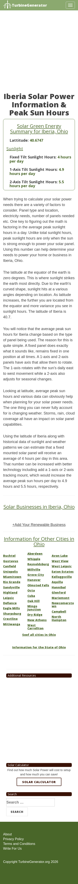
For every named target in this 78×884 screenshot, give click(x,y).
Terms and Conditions (19, 844)
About (7, 834)
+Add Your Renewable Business (39, 525)
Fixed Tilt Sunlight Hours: (33, 157)
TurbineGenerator (25, 5)
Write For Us (12, 848)
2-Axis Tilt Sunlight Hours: (34, 181)
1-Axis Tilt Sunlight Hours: (34, 169)
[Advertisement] (39, 53)
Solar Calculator (39, 782)
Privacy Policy (13, 839)
